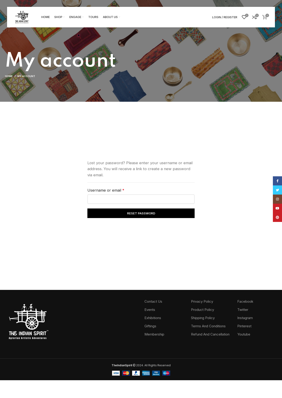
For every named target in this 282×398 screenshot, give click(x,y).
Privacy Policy (202, 301)
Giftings (150, 326)
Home (9, 76)
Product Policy (202, 309)
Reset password (141, 213)
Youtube (243, 334)
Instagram (245, 318)
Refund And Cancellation (210, 334)
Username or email (113, 189)
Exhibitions (152, 318)
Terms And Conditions (208, 326)
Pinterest (244, 326)
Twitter (242, 309)
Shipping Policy (203, 318)
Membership (154, 334)
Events (149, 309)
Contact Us (153, 301)
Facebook (245, 301)
